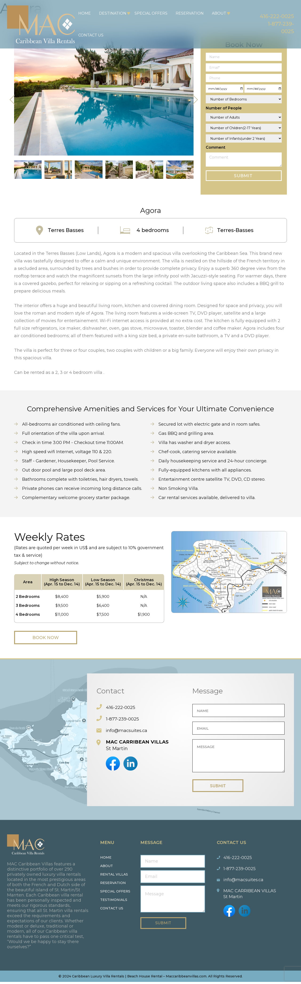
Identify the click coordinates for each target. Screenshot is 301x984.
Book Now (51, 638)
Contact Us (88, 35)
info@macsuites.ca (128, 730)
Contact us (111, 910)
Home (81, 13)
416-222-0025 (271, 15)
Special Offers (148, 13)
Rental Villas (114, 876)
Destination (109, 13)
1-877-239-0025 (123, 719)
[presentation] (12, 100)
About (216, 13)
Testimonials (113, 902)
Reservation (187, 13)
